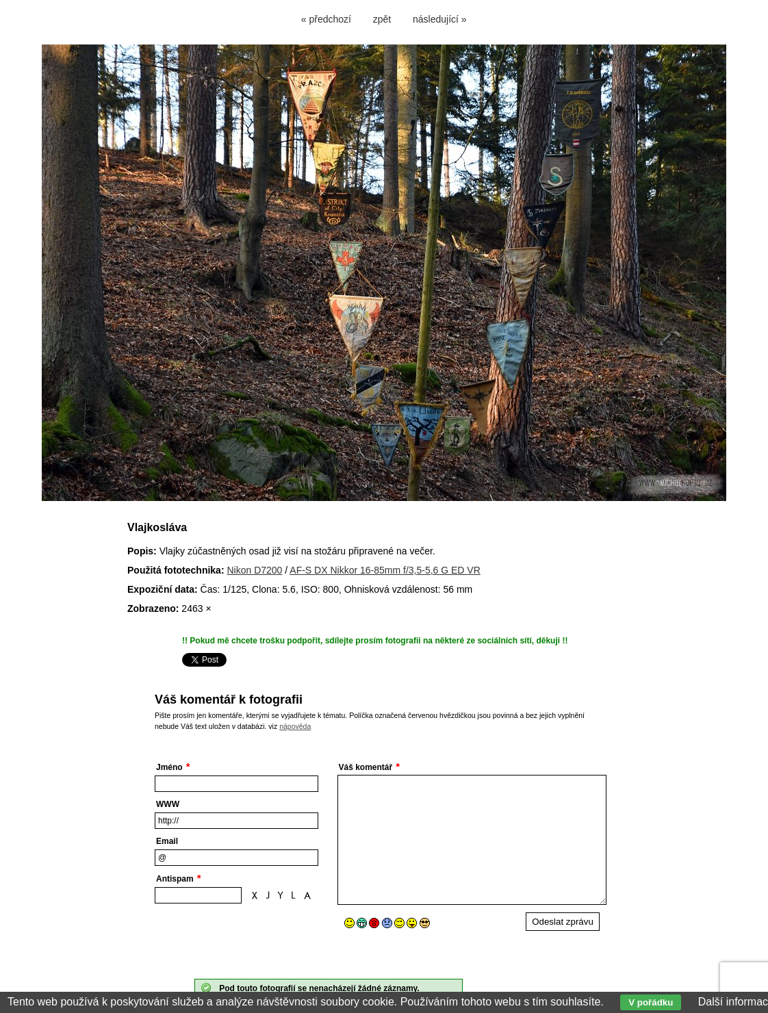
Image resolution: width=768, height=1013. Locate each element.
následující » (440, 19)
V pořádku (650, 1002)
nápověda (295, 726)
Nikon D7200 (254, 570)
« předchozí (326, 19)
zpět (382, 19)
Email (167, 841)
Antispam (175, 879)
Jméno (169, 767)
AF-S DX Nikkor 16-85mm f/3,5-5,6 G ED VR (385, 570)
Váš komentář (366, 767)
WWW (167, 804)
